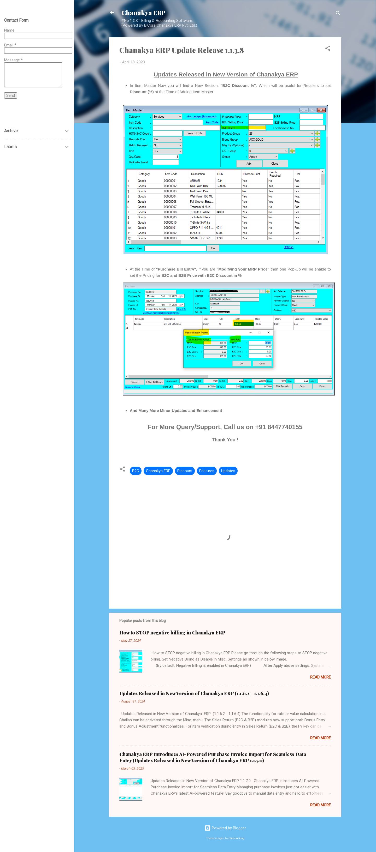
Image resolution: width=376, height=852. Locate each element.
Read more (320, 677)
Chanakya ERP (143, 12)
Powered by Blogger (225, 828)
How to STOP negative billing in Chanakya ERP (172, 632)
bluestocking (236, 838)
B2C (135, 471)
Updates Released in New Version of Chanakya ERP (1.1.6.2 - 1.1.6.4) (194, 693)
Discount (184, 471)
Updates (228, 471)
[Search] (338, 14)
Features (206, 471)
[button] (328, 49)
